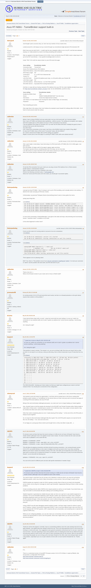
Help (72, 586)
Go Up (7, 569)
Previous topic (73, 31)
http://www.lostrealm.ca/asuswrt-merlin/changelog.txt (36, 558)
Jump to (62, 576)
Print (83, 35)
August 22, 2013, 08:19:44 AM (29, 547)
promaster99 (11, 292)
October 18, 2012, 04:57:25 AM (30, 40)
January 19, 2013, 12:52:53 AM (30, 187)
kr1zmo (9, 315)
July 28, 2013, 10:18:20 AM (29, 523)
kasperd (10, 337)
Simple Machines (16, 586)
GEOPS (9, 431)
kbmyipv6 (10, 40)
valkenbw (10, 116)
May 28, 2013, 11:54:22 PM (29, 336)
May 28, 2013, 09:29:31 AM (29, 315)
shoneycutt (11, 393)
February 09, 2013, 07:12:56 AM (30, 292)
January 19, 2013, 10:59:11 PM (30, 269)
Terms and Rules (78, 586)
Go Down (8, 35)
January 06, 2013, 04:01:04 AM (30, 116)
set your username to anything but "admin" (58, 261)
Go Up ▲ (84, 586)
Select (27, 201)
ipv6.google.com (49, 172)
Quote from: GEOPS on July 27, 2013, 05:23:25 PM (37, 470)
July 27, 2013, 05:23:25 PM (29, 431)
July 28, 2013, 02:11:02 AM (29, 467)
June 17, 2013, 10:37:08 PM (29, 393)
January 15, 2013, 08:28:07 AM (30, 164)
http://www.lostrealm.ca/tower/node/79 (33, 556)
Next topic (81, 31)
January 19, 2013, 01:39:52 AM (30, 228)
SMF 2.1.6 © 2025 (8, 586)
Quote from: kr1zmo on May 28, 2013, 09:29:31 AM (37, 340)
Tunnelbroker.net (77, 16)
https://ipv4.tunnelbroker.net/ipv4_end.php (36, 88)
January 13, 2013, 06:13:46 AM (30, 141)
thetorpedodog (12, 187)
